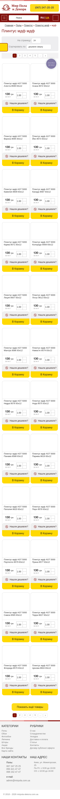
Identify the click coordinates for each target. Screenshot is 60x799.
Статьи (33, 742)
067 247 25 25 (13, 766)
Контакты (34, 745)
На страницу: (24, 40)
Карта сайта (7, 751)
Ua (47, 18)
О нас (33, 731)
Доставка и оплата (39, 739)
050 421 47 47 (13, 769)
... (40, 55)
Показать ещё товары (30, 706)
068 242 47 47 (13, 772)
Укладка (34, 736)
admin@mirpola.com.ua (18, 780)
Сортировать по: (18, 46)
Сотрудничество (38, 733)
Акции (4, 745)
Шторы (5, 742)
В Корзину (18, 110)
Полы (4, 731)
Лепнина (6, 739)
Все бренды (7, 748)
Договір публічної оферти (42, 748)
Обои (4, 733)
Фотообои (6, 736)
